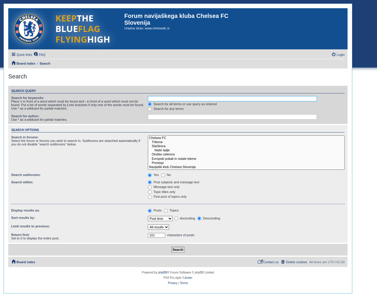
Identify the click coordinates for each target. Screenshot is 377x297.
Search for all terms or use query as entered (182, 104)
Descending (208, 218)
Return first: (20, 234)
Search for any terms (165, 108)
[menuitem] (39, 54)
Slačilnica (246, 146)
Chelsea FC (246, 138)
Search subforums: (26, 175)
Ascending (184, 218)
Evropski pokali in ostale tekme (246, 159)
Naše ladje (246, 150)
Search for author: (25, 116)
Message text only (164, 187)
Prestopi (246, 163)
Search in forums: (25, 137)
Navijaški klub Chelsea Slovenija (246, 167)
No (166, 175)
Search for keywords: (27, 98)
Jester (188, 277)
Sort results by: (23, 217)
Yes (153, 175)
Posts (155, 210)
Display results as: (25, 210)
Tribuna (246, 142)
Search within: (22, 182)
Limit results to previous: (30, 226)
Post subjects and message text (173, 182)
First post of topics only (167, 196)
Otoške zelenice (246, 154)
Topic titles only (161, 192)
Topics (171, 210)
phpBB (162, 272)
